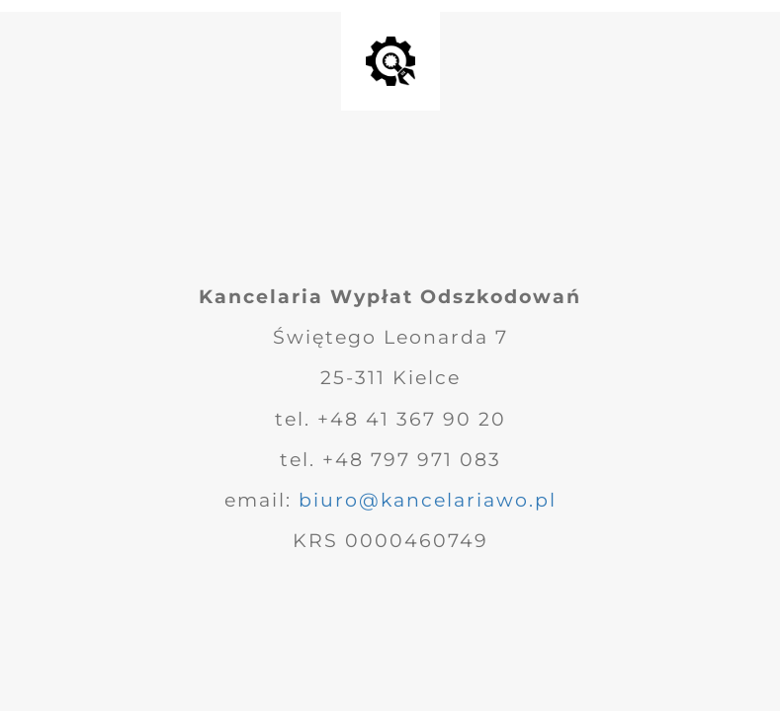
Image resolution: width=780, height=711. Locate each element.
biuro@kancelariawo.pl (428, 500)
